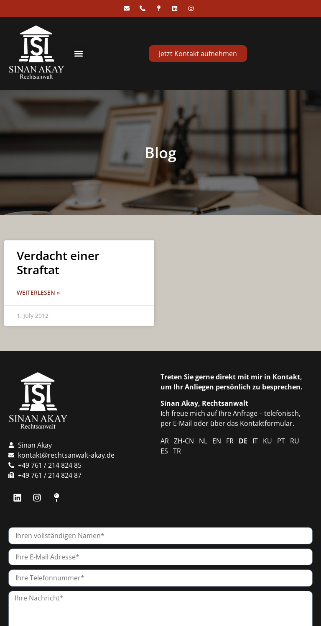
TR (177, 451)
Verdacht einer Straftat (58, 262)
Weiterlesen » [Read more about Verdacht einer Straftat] (38, 292)
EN (216, 441)
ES (164, 451)
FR (230, 441)
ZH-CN (184, 441)
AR (164, 441)
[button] (79, 53)
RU (294, 441)
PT (281, 441)
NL (203, 441)
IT (255, 441)
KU (267, 441)
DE (243, 441)
